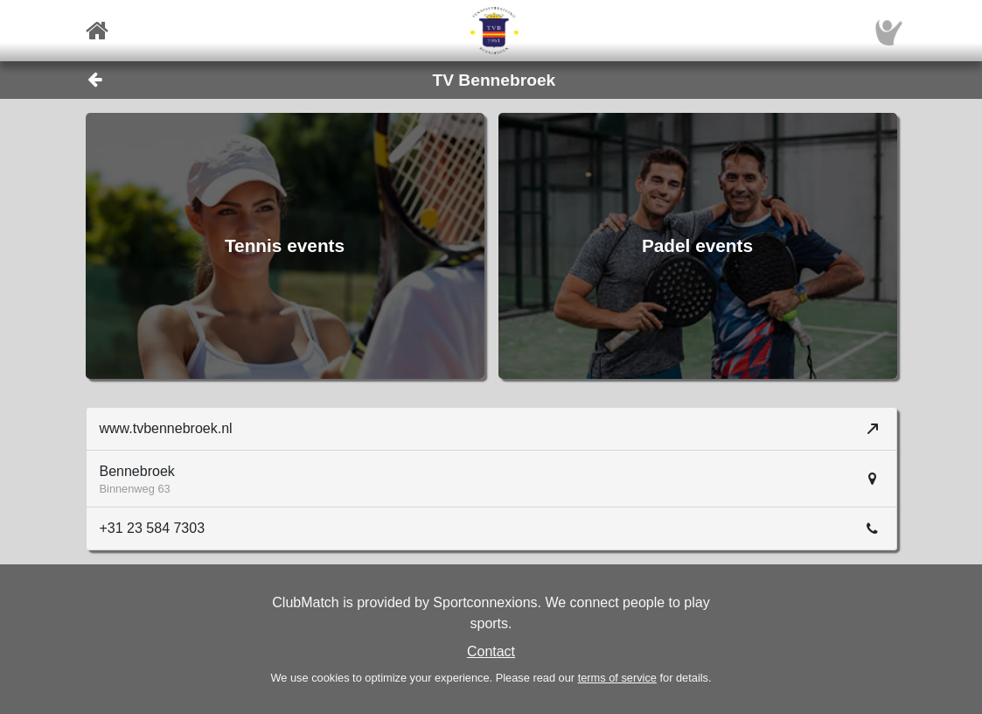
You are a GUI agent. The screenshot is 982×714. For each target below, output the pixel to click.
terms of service (617, 677)
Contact (491, 651)
